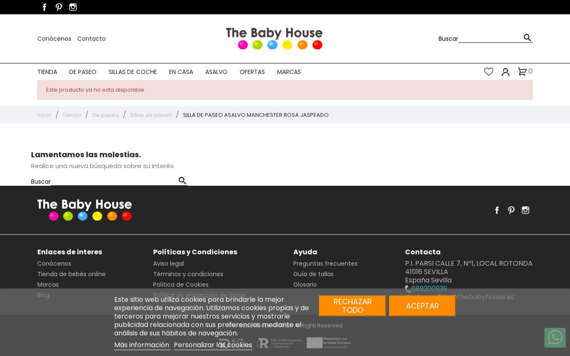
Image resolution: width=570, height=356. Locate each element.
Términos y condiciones (188, 274)
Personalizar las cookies (213, 345)
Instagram (73, 7)
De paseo (83, 72)
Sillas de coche (133, 72)
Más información (142, 345)
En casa (181, 72)
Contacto (91, 38)
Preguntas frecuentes (325, 263)
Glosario (305, 284)
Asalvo (216, 72)
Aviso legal (168, 263)
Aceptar (422, 306)
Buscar (448, 38)
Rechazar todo (353, 305)
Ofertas (252, 72)
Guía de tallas (313, 274)
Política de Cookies (181, 284)
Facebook (44, 7)
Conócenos (55, 38)
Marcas (289, 72)
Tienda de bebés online (71, 274)
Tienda (47, 72)
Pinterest (59, 7)
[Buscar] (495, 38)
